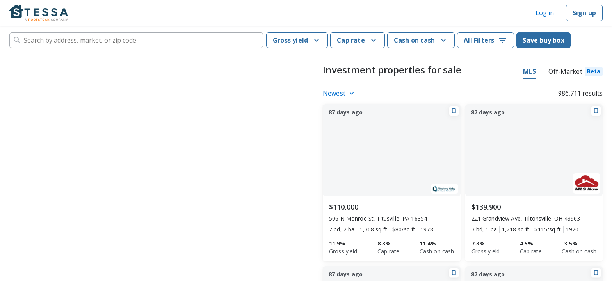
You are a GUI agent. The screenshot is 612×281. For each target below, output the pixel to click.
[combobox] (136, 40)
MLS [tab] (529, 71)
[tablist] (563, 72)
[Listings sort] (339, 93)
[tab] (575, 72)
